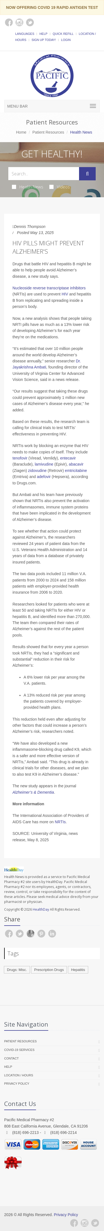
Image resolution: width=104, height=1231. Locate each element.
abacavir (76, 464)
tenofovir (19, 458)
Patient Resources (48, 132)
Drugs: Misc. (17, 970)
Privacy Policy (16, 1083)
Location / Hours (18, 1075)
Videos (59, 186)
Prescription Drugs (49, 970)
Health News (27, 186)
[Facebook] (74, 1223)
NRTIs (60, 822)
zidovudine (37, 470)
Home (21, 132)
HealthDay (41, 909)
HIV (65, 294)
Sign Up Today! (44, 39)
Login (65, 39)
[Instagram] (84, 1223)
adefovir (44, 476)
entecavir (68, 458)
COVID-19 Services (19, 1049)
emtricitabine (76, 470)
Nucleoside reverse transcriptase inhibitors (49, 288)
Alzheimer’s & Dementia (33, 792)
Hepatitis (78, 970)
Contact (11, 1058)
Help (43, 33)
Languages (24, 33)
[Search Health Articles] (43, 173)
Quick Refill (63, 33)
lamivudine (44, 464)
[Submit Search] (87, 173)
